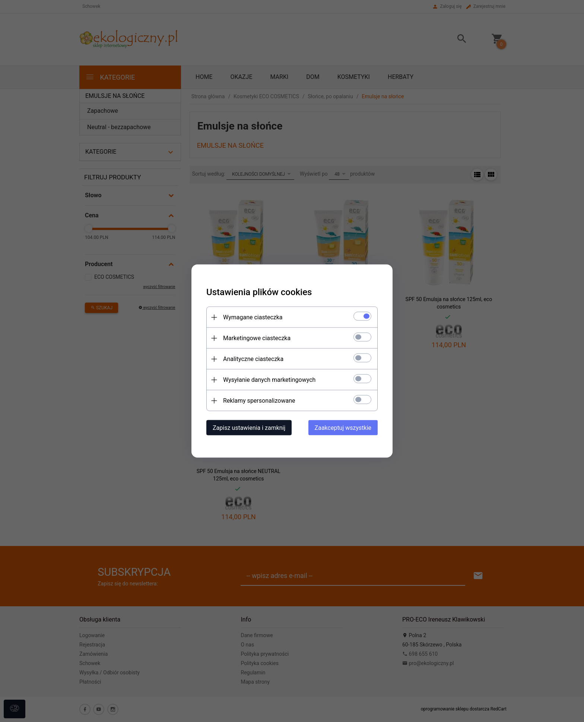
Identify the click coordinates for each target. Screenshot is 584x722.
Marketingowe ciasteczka (257, 338)
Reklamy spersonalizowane (259, 400)
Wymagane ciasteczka (253, 317)
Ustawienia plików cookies (259, 292)
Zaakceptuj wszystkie (343, 427)
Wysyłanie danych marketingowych (269, 379)
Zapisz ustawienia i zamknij (249, 427)
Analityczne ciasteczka (253, 358)
